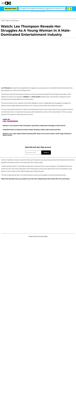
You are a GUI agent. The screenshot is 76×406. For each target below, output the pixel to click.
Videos (7, 20)
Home (3, 20)
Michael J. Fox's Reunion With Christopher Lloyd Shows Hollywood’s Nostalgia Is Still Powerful (34, 125)
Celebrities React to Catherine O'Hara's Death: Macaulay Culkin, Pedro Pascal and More (31, 129)
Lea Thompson (15, 20)
